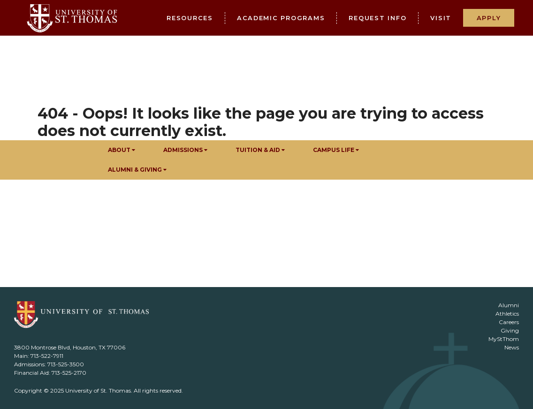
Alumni (508, 305)
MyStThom (503, 338)
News (511, 347)
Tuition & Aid (260, 149)
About (121, 149)
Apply (489, 18)
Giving (510, 330)
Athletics (507, 313)
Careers (509, 322)
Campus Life (336, 149)
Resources (190, 18)
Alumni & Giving (137, 169)
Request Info (377, 18)
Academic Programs (281, 18)
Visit (440, 18)
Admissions (185, 149)
